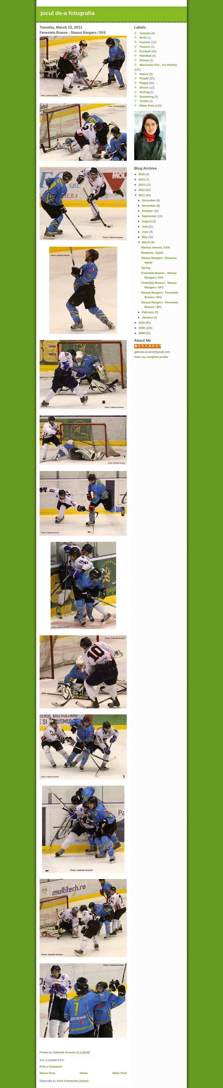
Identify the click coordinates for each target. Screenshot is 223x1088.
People (144, 78)
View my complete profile (151, 357)
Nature (144, 74)
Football (145, 51)
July (145, 226)
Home (84, 1073)
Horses (144, 60)
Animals (145, 33)
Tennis (144, 101)
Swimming (147, 96)
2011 (142, 195)
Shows (144, 87)
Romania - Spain (152, 252)
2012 (142, 190)
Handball (146, 55)
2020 (142, 174)
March (146, 242)
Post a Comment (51, 1066)
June (145, 231)
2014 (142, 179)
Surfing (145, 92)
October (148, 210)
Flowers (145, 46)
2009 (142, 328)
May (145, 237)
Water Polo (147, 105)
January (148, 317)
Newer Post (47, 1073)
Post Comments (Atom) (72, 1081)
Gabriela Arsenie (150, 346)
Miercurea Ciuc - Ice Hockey (158, 64)
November (149, 205)
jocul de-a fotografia (68, 13)
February (148, 312)
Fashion (145, 42)
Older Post (119, 1073)
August (147, 221)
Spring (145, 267)
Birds (143, 37)
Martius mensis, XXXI (155, 247)
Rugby (144, 83)
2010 (142, 322)
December (149, 200)
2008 (142, 333)
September (149, 216)
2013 (142, 184)
